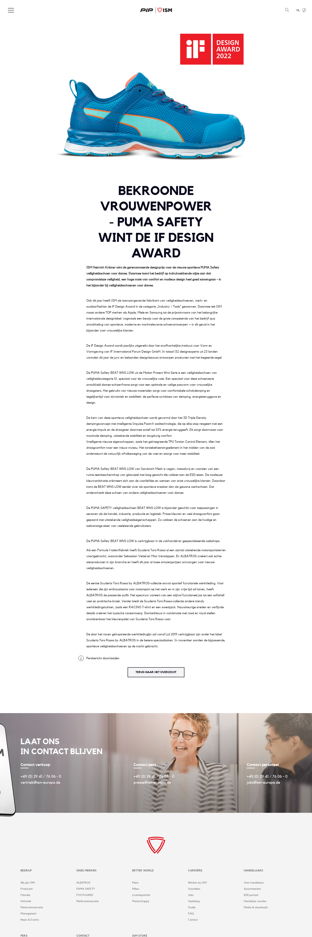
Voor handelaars (254, 882)
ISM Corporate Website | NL (156, 10)
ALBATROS (83, 882)
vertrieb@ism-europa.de (40, 782)
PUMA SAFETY (85, 889)
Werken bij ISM (197, 882)
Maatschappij (140, 901)
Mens (135, 882)
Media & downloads (256, 907)
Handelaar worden (255, 901)
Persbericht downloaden (102, 658)
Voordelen (194, 889)
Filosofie (25, 895)
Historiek (26, 901)
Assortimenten (252, 889)
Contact (193, 919)
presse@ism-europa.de (152, 782)
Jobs (191, 895)
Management (28, 913)
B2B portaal (251, 895)
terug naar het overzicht (156, 672)
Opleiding (194, 901)
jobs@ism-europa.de (263, 782)
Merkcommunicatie (32, 907)
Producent (27, 889)
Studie (192, 907)
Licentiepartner (141, 895)
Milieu (135, 889)
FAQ (191, 913)
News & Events (30, 919)
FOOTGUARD (84, 895)
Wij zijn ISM (28, 882)
